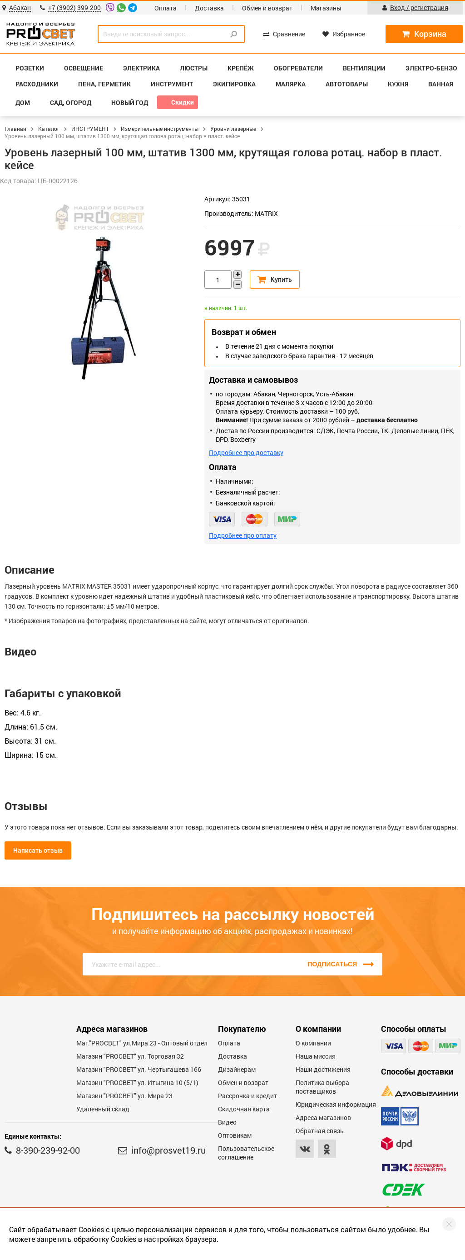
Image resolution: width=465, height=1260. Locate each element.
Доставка (209, 8)
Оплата (165, 8)
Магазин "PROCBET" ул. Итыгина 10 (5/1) (137, 1082)
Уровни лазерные (233, 128)
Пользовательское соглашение (246, 1152)
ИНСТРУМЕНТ (90, 128)
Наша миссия (316, 1056)
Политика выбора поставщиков (322, 1086)
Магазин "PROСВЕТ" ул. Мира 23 (124, 1095)
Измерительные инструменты (159, 128)
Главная (15, 128)
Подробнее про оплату (243, 535)
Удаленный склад (102, 1109)
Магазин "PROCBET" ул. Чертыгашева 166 (138, 1069)
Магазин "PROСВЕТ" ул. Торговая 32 (130, 1056)
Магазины (326, 8)
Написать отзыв (38, 850)
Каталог (48, 128)
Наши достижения (323, 1069)
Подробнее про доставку (246, 452)
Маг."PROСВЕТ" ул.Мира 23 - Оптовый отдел (142, 1043)
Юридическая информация (336, 1104)
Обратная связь (320, 1130)
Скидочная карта (244, 1109)
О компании (313, 1043)
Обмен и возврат (267, 8)
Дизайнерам (237, 1069)
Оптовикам (235, 1135)
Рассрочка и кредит (247, 1095)
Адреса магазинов (323, 1117)
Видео (227, 1122)
